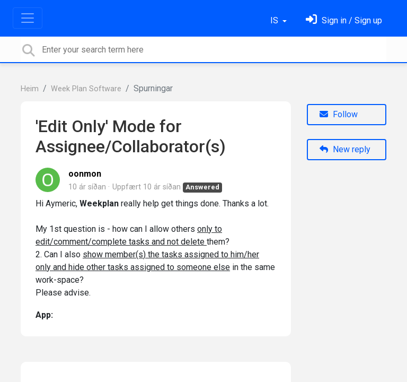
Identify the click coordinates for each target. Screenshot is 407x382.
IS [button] (275, 20)
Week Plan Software (86, 88)
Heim (30, 88)
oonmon (84, 174)
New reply (345, 149)
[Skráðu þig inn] (344, 20)
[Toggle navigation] (27, 18)
